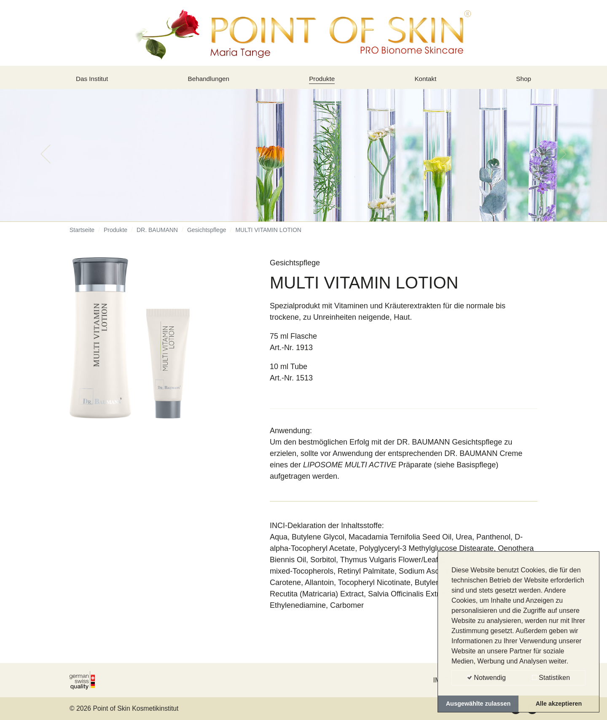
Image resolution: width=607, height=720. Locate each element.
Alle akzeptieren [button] (559, 703)
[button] (45, 160)
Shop (522, 81)
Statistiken (551, 677)
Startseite (82, 236)
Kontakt (427, 81)
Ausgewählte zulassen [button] (478, 703)
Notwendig (486, 677)
